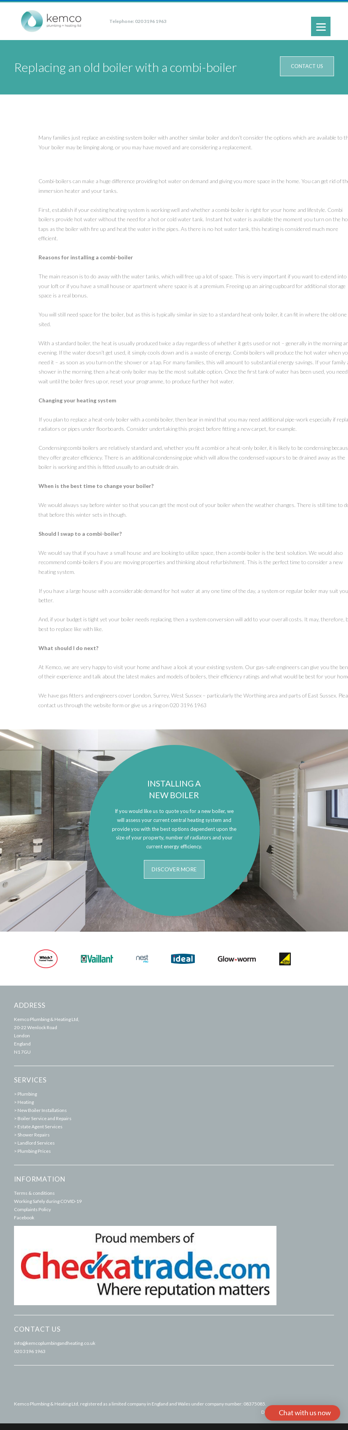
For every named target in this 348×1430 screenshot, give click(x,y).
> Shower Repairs (32, 1135)
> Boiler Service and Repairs (43, 1118)
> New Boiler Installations (40, 1110)
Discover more (174, 869)
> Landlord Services (34, 1143)
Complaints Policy (32, 1209)
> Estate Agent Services (38, 1126)
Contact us (307, 66)
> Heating (24, 1102)
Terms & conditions (34, 1193)
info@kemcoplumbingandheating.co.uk (54, 1343)
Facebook (24, 1217)
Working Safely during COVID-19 (48, 1201)
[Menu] (321, 26)
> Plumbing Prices (32, 1151)
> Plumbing (25, 1094)
